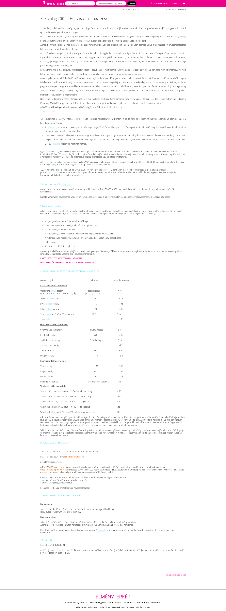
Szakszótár (129, 602)
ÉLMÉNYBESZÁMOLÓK (160, 3)
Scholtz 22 (45, 345)
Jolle (67, 154)
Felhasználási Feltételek (148, 602)
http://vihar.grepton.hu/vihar (54, 469)
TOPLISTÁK (176, 3)
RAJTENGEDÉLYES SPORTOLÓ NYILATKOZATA (61, 258)
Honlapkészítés (81, 607)
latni (100, 381)
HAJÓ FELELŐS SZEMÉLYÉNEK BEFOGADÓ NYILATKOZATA (67, 262)
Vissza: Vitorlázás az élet (176, 574)
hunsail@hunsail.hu (75, 456)
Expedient (102, 607)
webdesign (92, 607)
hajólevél (48, 151)
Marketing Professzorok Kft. (140, 607)
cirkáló (53, 290)
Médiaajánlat (114, 602)
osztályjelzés (54, 172)
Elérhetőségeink (98, 602)
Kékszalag (52, 127)
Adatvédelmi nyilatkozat (75, 602)
